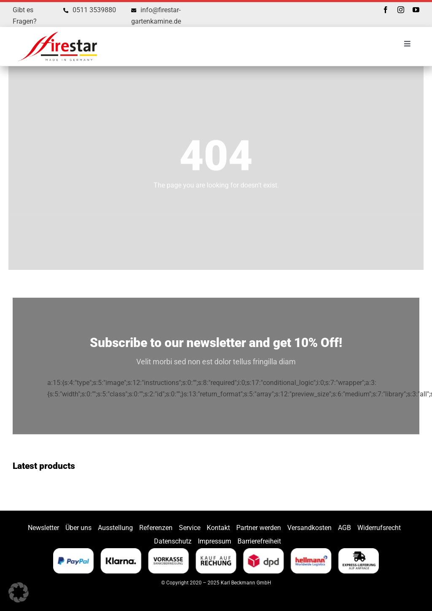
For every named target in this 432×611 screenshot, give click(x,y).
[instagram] (400, 9)
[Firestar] (57, 30)
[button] (18, 592)
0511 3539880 (94, 10)
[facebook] (385, 9)
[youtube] (416, 9)
